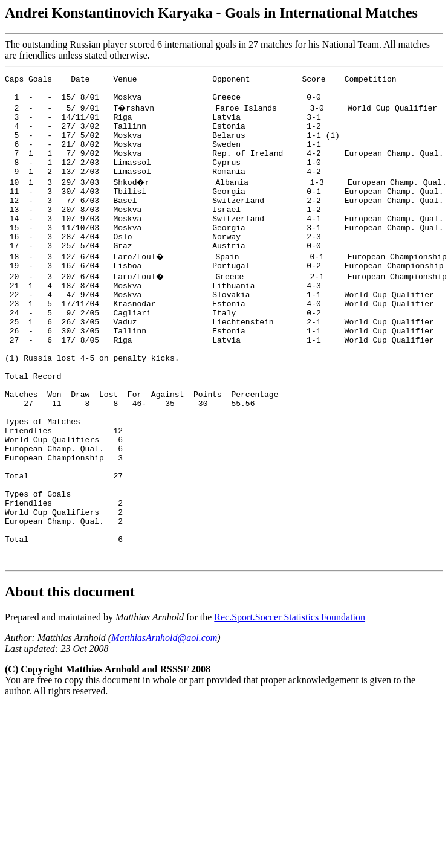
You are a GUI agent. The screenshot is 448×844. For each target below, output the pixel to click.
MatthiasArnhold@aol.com (164, 726)
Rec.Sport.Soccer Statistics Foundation (289, 706)
